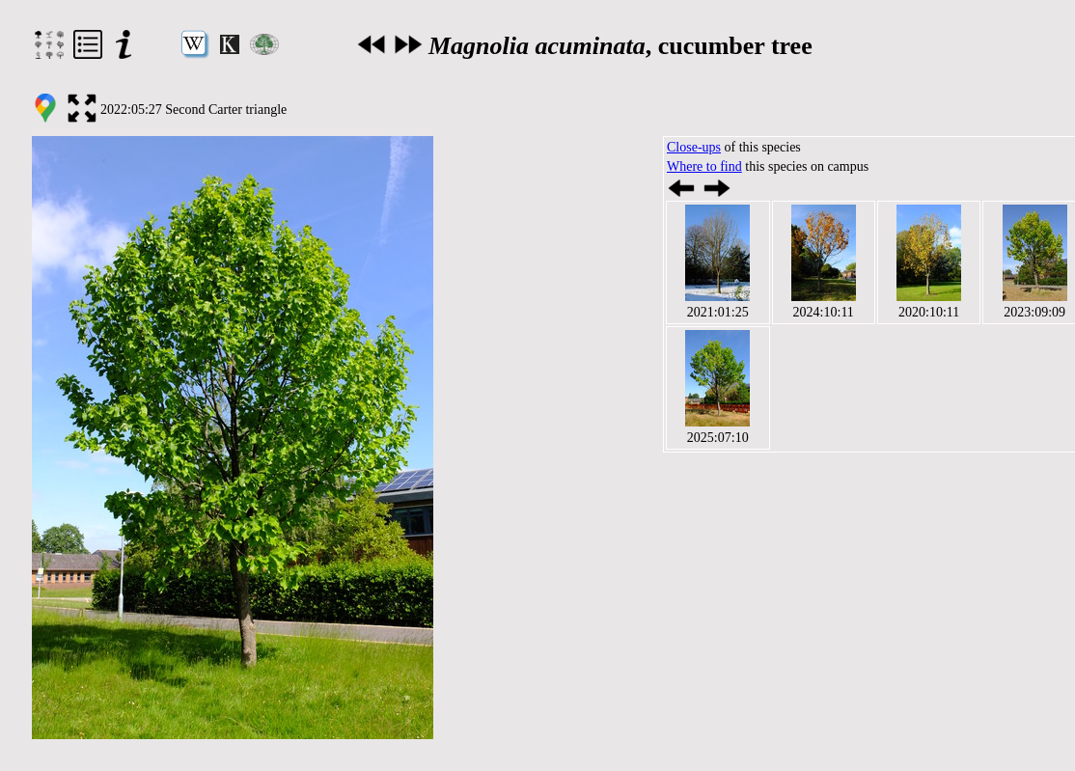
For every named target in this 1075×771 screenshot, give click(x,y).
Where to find (704, 166)
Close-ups (694, 147)
